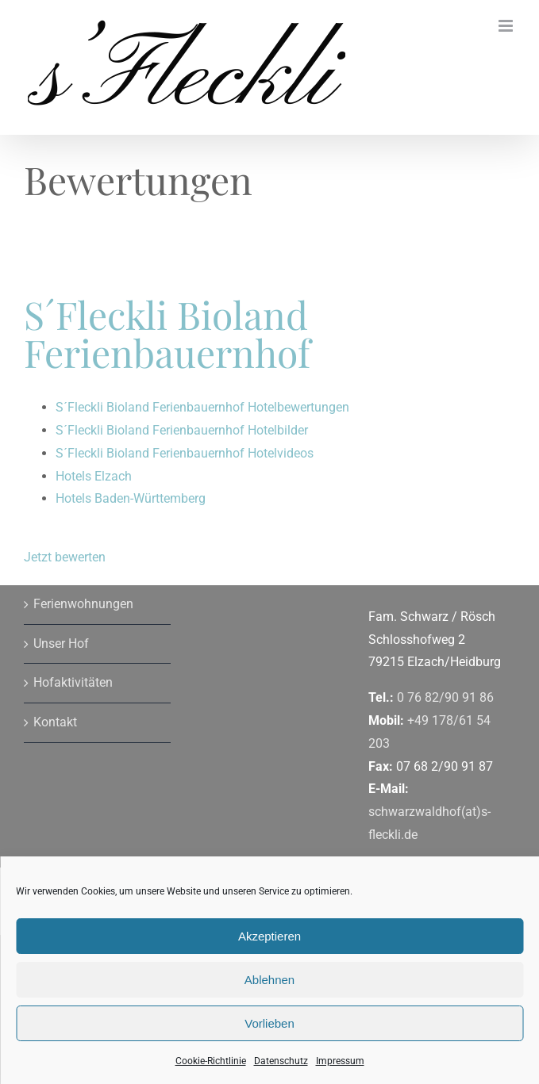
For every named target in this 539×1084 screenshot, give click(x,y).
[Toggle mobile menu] (507, 25)
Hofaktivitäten (73, 682)
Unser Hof (61, 643)
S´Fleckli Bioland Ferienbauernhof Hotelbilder (182, 430)
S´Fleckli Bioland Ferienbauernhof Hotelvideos (185, 453)
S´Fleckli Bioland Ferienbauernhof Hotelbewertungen (202, 407)
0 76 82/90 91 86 (445, 697)
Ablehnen (269, 979)
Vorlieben (269, 1023)
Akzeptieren (269, 936)
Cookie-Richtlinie (210, 1061)
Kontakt (55, 722)
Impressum (340, 1061)
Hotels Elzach (94, 476)
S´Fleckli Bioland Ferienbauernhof (167, 333)
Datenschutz (281, 1061)
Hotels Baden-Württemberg (131, 498)
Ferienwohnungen (83, 603)
